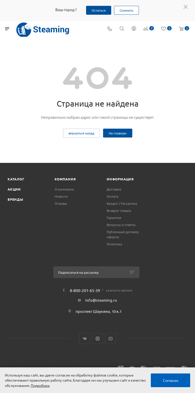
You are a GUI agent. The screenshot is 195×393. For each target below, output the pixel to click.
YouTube (110, 338)
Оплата (112, 196)
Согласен (170, 380)
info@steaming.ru (101, 300)
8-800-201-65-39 (85, 290)
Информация (120, 179)
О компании (64, 189)
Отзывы (61, 203)
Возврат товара (119, 210)
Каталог (16, 179)
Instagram (97, 338)
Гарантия (114, 217)
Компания (65, 179)
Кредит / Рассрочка (122, 203)
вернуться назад (81, 133)
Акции (14, 189)
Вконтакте (84, 338)
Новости (61, 196)
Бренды (15, 199)
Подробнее (40, 385)
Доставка (114, 189)
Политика (114, 244)
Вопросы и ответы (121, 225)
